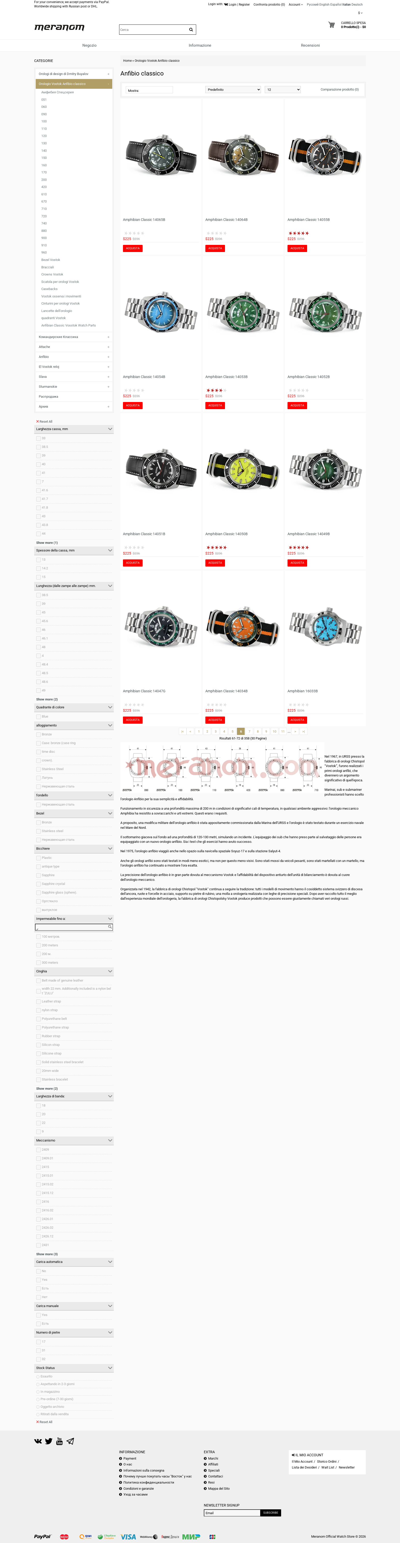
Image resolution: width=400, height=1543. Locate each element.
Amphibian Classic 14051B (144, 534)
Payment (129, 1458)
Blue (45, 716)
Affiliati (213, 1464)
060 (44, 107)
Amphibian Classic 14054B (144, 377)
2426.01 (47, 1219)
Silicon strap (51, 1045)
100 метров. (51, 936)
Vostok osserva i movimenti (61, 296)
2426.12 (47, 1236)
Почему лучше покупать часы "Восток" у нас (157, 1476)
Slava (43, 377)
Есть (45, 1288)
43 (43, 516)
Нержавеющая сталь (58, 786)
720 (44, 216)
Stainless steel (52, 831)
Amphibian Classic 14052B (309, 377)
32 (43, 1359)
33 (43, 438)
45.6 (45, 621)
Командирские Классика (58, 337)
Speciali (214, 1470)
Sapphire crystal (53, 884)
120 (44, 136)
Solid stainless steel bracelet (62, 1062)
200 (44, 180)
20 (43, 1114)
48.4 (45, 664)
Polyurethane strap (55, 1027)
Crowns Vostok (52, 274)
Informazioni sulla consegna (143, 1470)
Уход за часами (135, 1494)
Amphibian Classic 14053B (226, 377)
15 (43, 577)
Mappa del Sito (219, 1488)
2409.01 (47, 1158)
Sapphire (48, 875)
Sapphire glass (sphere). (59, 892)
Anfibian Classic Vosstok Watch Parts (68, 325)
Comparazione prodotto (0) (340, 89)
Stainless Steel (53, 769)
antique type (50, 866)
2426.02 (47, 1228)
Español (336, 4)
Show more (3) (47, 1254)
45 (43, 612)
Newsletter (347, 1467)
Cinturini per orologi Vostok (60, 303)
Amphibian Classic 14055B (309, 220)
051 (44, 100)
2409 (45, 1149)
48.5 (45, 673)
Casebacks (49, 289)
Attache (44, 347)
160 (44, 165)
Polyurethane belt (54, 1019)
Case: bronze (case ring (59, 743)
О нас (127, 1464)
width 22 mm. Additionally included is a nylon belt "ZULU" (76, 991)
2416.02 (47, 1210)
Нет (44, 1297)
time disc (48, 752)
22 (43, 1123)
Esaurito (46, 1376)
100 (44, 121)
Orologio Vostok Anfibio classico (62, 84)
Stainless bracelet (55, 1079)
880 (44, 231)
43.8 (45, 525)
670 (44, 201)
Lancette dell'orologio (56, 311)
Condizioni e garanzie (138, 1488)
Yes (44, 1280)
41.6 (45, 490)
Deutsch (357, 4)
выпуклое (49, 910)
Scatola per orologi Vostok (60, 282)
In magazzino (50, 1392)
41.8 (45, 507)
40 (43, 464)
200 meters (50, 945)
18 (43, 1105)
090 (44, 114)
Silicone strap (51, 1053)
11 (283, 731)
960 (44, 252)
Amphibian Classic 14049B (309, 534)
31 (43, 1350)
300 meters (50, 962)
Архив (43, 406)
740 (44, 223)
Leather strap (51, 1001)
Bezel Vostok (50, 260)
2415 (45, 1167)
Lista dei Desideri (304, 1467)
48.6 (45, 682)
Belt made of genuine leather (62, 980)
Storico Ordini (326, 1461)
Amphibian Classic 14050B (226, 534)
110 (44, 129)
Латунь (47, 778)
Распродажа (48, 396)
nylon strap (50, 1010)
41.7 (45, 499)
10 (274, 731)
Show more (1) (47, 543)
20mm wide (50, 1071)
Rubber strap (51, 1036)
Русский (313, 4)
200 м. (46, 954)
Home (127, 60)
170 (44, 172)
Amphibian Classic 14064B (226, 220)
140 (44, 151)
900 (44, 238)
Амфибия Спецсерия (57, 92)
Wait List (327, 1467)
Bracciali (47, 267)
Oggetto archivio (52, 1407)
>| (303, 731)
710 (44, 209)
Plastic (47, 858)
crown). (47, 760)
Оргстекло (50, 901)
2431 (45, 1245)
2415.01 (47, 1175)
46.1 (45, 638)
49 (43, 690)
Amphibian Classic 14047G (144, 691)
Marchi (213, 1458)
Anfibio (44, 357)
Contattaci (215, 1476)
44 (43, 533)
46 (43, 630)
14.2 (45, 568)
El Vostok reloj (49, 367)
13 (43, 559)
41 (43, 473)
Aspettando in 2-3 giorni (57, 1384)
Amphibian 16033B (303, 691)
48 (43, 647)
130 (44, 143)
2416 (45, 1201)
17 (43, 1342)
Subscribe (270, 1512)
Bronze (47, 734)
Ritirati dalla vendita (55, 1414)
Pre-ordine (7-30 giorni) (57, 1399)
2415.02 (47, 1184)
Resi (211, 1482)
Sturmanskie (48, 386)
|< (182, 731)
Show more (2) (47, 699)
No (44, 1271)
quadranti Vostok (53, 318)
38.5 (45, 447)
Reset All (44, 421)
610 (44, 194)
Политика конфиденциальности (148, 1482)
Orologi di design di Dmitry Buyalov (63, 74)
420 (44, 187)
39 (43, 455)
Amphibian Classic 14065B (144, 220)
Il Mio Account (302, 1461)
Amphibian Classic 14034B (226, 691)
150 (44, 158)
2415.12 (47, 1193)
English (324, 4)
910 (44, 245)
